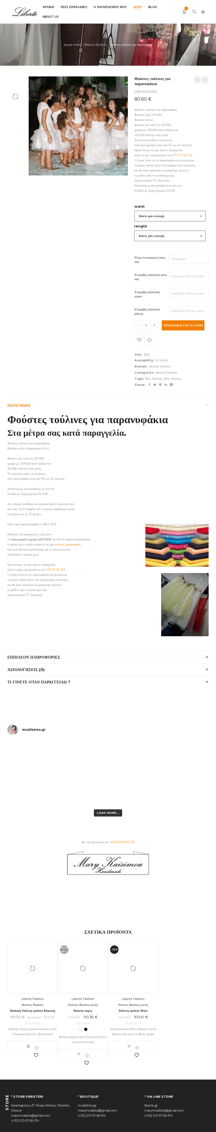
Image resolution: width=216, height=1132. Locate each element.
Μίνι (148, 380)
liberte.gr (151, 1106)
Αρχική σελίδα (72, 45)
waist (139, 206)
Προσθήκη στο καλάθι (183, 325)
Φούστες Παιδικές (96, 45)
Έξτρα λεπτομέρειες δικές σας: (149, 260)
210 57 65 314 (182, 155)
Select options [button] (28, 1047)
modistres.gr (87, 1106)
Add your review (145, 91)
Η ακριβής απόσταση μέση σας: (150, 277)
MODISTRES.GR (122, 843)
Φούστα (176, 380)
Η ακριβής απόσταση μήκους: (147, 311)
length (140, 226)
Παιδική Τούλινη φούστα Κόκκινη (32, 1012)
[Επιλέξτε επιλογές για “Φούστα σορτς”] (79, 1055)
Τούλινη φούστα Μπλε (133, 1012)
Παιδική (157, 380)
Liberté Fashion (159, 367)
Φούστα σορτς (82, 1012)
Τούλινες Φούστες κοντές (83, 1006)
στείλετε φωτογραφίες (67, 545)
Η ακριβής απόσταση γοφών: (147, 294)
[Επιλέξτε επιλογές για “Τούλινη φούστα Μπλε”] (129, 1047)
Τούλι (166, 380)
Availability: (144, 361)
